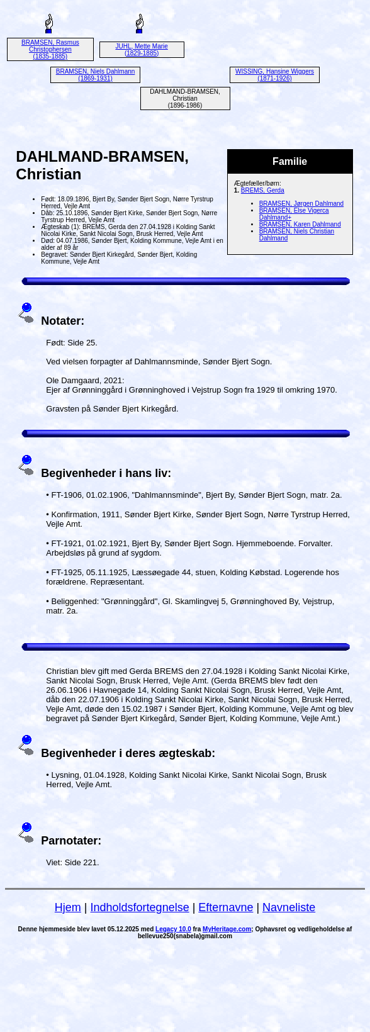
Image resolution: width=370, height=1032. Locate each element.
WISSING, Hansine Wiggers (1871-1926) (274, 75)
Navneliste (288, 907)
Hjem (68, 907)
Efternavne (225, 907)
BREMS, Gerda (262, 190)
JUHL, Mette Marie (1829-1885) (141, 50)
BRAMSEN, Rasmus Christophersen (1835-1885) (50, 49)
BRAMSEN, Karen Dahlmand (300, 224)
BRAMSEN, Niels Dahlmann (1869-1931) (95, 75)
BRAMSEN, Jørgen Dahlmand (301, 203)
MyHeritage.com (227, 929)
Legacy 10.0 (173, 929)
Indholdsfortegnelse (140, 907)
